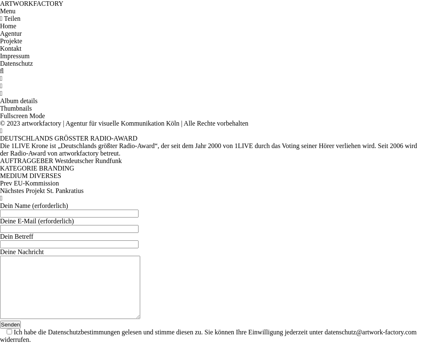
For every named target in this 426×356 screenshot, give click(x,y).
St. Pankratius (65, 190)
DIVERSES (45, 175)
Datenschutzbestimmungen (84, 344)
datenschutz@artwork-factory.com (370, 344)
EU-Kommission (36, 183)
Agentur (11, 33)
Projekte (11, 40)
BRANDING (56, 168)
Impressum (15, 55)
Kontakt (11, 48)
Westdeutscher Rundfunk (88, 160)
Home (8, 26)
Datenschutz (16, 63)
